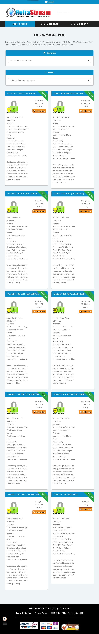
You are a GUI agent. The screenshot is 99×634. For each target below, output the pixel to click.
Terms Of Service (23, 613)
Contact (49, 2)
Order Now (39, 111)
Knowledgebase (84, 12)
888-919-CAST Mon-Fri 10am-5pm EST (66, 613)
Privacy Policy (41, 613)
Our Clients (63, 12)
